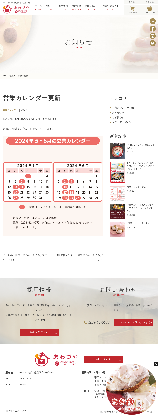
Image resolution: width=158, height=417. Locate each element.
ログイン (132, 2)
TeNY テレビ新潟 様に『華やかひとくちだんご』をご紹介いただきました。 (141, 166)
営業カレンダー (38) (123, 107)
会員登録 (150, 2)
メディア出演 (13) (121, 122)
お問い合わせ (92, 7)
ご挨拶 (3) (117, 117)
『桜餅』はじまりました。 (139, 223)
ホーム (38, 7)
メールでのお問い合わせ (134, 322)
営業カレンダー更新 (136, 187)
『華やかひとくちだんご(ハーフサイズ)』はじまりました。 (140, 208)
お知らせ (50, 7)
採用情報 (76, 7)
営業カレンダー (10, 110)
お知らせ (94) (119, 112)
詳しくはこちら (39, 332)
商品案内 (63, 7)
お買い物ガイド (111, 7)
